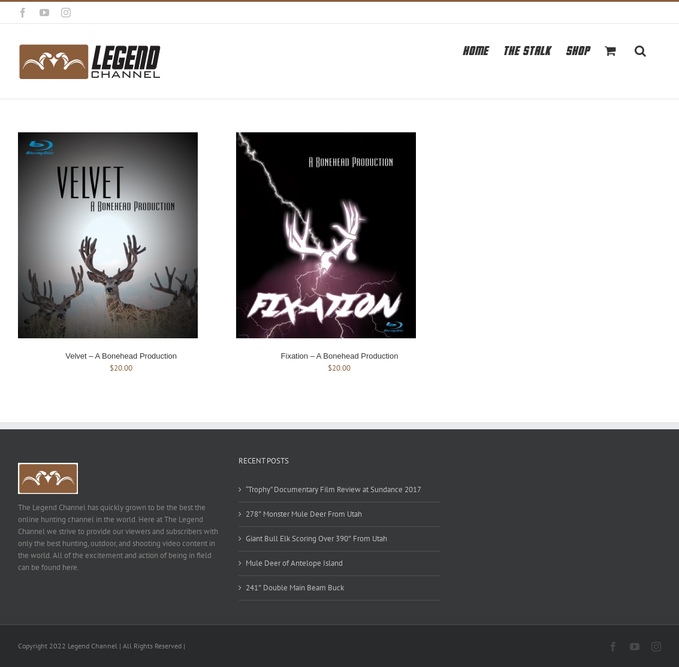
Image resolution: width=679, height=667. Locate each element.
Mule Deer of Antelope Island (294, 563)
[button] (640, 49)
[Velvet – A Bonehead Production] (108, 138)
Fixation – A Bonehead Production (340, 355)
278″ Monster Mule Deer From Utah (304, 514)
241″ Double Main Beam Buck (295, 588)
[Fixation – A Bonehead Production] (326, 138)
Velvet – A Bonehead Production (121, 355)
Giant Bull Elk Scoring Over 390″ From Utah (316, 538)
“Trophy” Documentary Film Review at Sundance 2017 (333, 489)
